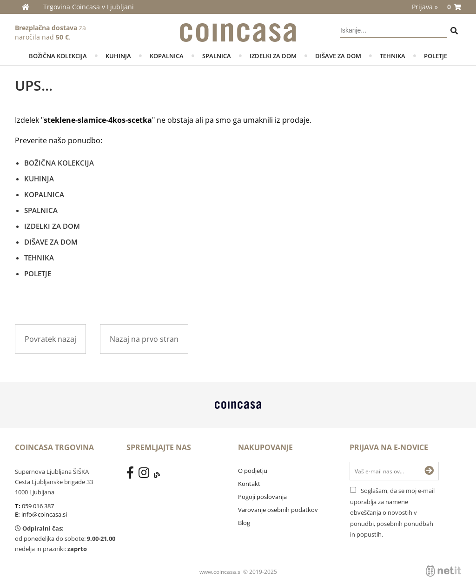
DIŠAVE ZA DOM (338, 56)
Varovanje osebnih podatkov (278, 509)
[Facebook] (132, 475)
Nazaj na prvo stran (144, 339)
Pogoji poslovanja (262, 496)
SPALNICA (216, 56)
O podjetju (252, 470)
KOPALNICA (167, 56)
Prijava (425, 6)
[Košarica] (454, 7)
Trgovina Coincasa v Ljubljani (88, 6)
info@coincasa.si (44, 514)
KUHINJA (118, 56)
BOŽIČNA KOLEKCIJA (58, 56)
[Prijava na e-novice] (429, 471)
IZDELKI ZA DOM (273, 56)
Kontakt (249, 483)
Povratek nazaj (50, 339)
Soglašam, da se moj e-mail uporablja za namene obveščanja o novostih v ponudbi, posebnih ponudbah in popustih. (392, 512)
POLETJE (435, 56)
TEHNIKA (392, 56)
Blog (244, 523)
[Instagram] (146, 475)
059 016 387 (38, 506)
